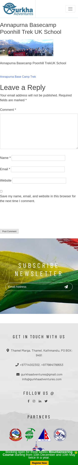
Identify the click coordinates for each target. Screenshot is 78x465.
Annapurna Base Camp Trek (18, 76)
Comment (8, 109)
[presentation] (27, 218)
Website (6, 180)
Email (5, 169)
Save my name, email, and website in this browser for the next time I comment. (38, 198)
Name (5, 158)
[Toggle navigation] (70, 8)
